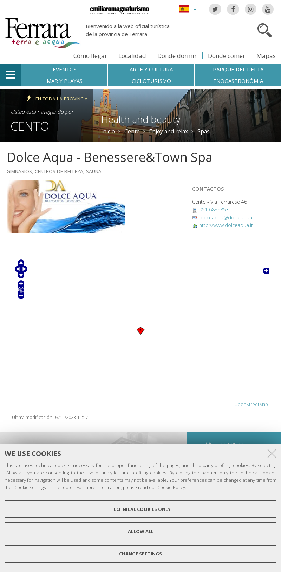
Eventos (65, 69)
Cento (30, 126)
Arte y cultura (151, 69)
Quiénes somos (225, 443)
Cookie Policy (171, 487)
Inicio (108, 131)
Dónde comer (226, 56)
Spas (203, 131)
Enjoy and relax (168, 131)
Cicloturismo (151, 80)
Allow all (140, 531)
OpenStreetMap (251, 404)
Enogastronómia (238, 80)
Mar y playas (65, 80)
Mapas (266, 56)
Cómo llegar (90, 56)
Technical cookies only (141, 509)
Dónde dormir (177, 56)
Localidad (132, 56)
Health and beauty (140, 119)
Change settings (140, 554)
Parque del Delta (238, 69)
